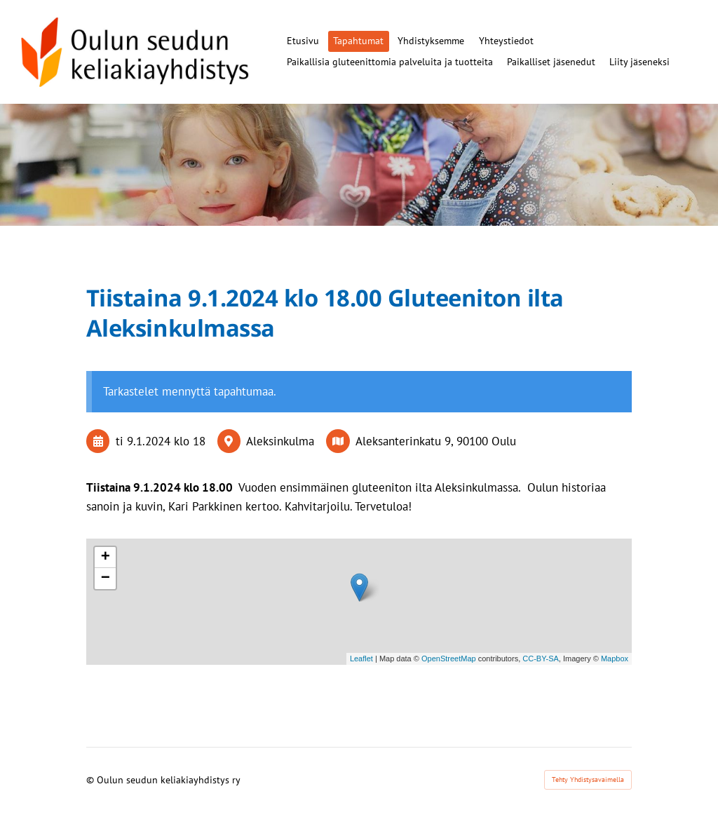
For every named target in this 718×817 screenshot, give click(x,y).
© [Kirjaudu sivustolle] (91, 779)
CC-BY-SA (540, 658)
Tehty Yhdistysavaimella (588, 779)
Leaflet (361, 658)
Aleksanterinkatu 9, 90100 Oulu (435, 441)
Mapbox (614, 658)
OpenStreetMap (448, 658)
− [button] (105, 578)
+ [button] (105, 557)
